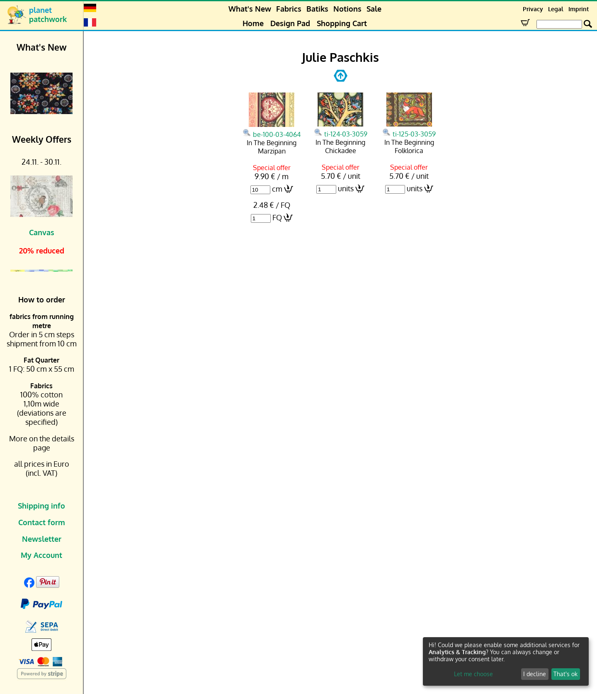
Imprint (578, 8)
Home (253, 23)
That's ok (565, 673)
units (346, 188)
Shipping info (41, 505)
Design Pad (290, 23)
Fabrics (288, 8)
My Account (41, 555)
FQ (277, 217)
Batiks (317, 8)
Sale (373, 8)
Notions (347, 8)
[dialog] (506, 661)
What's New (249, 8)
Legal (555, 8)
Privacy (533, 8)
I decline (534, 673)
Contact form (41, 522)
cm (277, 188)
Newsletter (41, 538)
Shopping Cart (342, 23)
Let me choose (473, 673)
